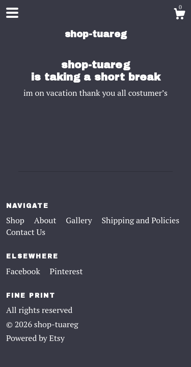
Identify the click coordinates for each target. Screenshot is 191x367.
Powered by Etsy (35, 338)
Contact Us (25, 232)
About (46, 220)
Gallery (80, 220)
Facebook (24, 271)
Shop (16, 220)
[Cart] (179, 15)
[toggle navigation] (12, 13)
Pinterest (66, 271)
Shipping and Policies (140, 220)
